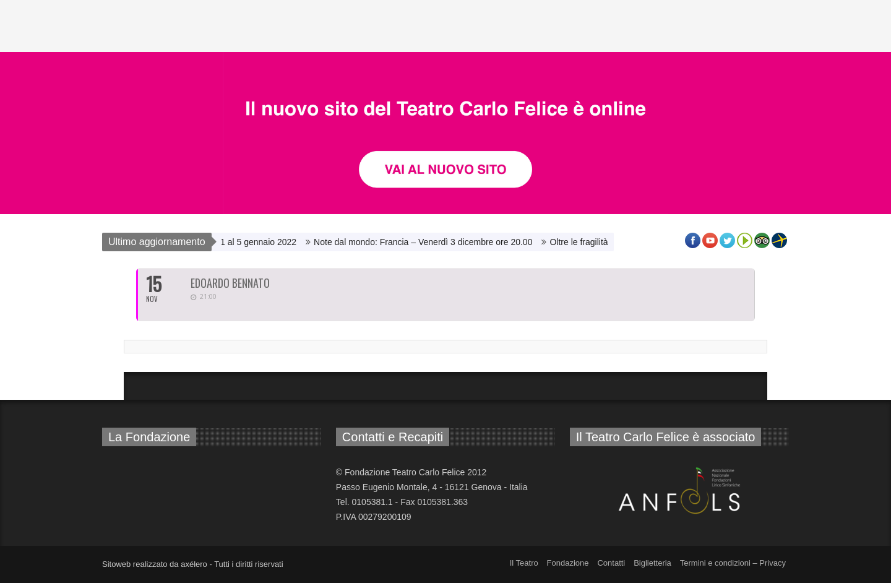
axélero (194, 564)
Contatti (611, 563)
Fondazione (568, 563)
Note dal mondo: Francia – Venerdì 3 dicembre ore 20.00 (426, 242)
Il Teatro (524, 563)
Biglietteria (652, 563)
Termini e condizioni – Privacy (733, 563)
